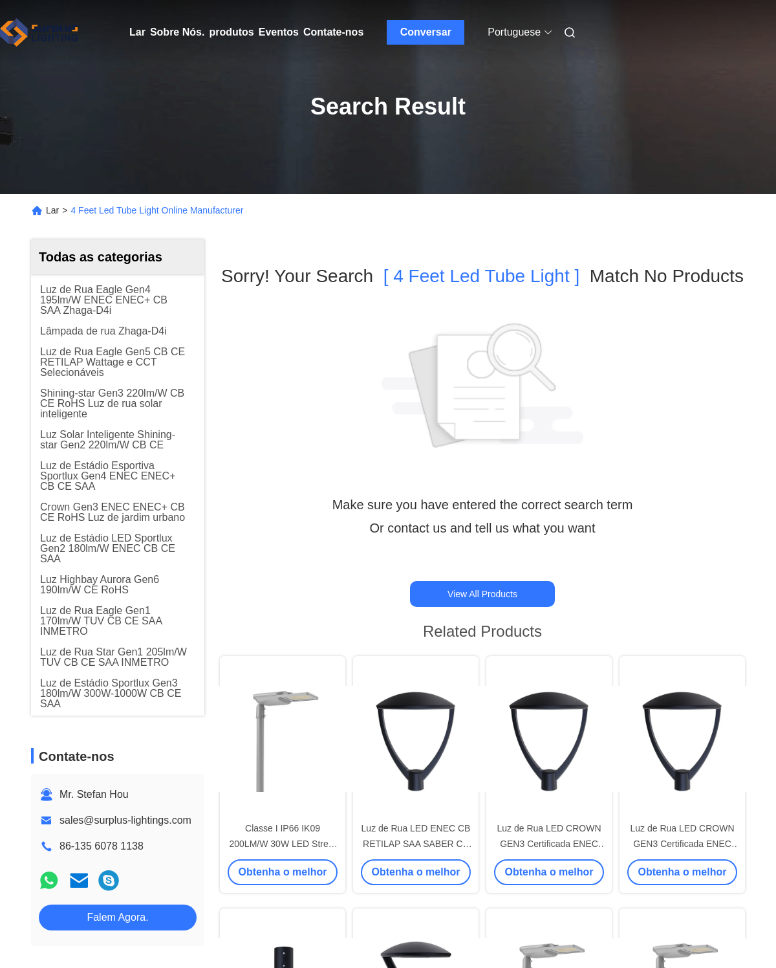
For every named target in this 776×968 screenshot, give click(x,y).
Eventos (279, 32)
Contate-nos (333, 32)
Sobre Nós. (177, 32)
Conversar (425, 32)
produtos (231, 32)
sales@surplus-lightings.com (125, 820)
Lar (137, 32)
